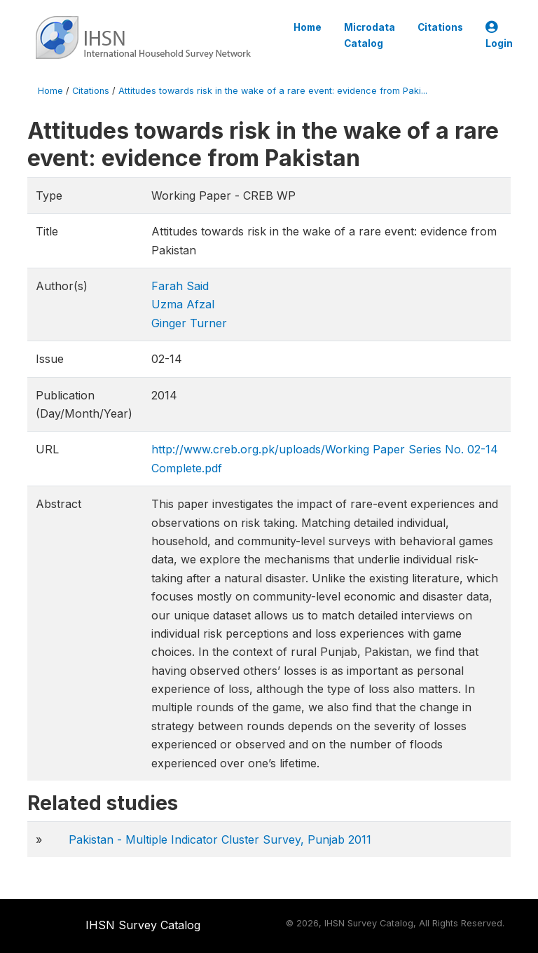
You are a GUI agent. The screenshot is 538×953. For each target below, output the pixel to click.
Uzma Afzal (182, 304)
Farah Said (180, 286)
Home (308, 27)
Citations (440, 27)
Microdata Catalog (369, 35)
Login (499, 35)
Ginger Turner (189, 323)
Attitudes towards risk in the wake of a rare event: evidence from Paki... (272, 90)
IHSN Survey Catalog (142, 925)
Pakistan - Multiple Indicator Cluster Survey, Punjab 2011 (220, 839)
